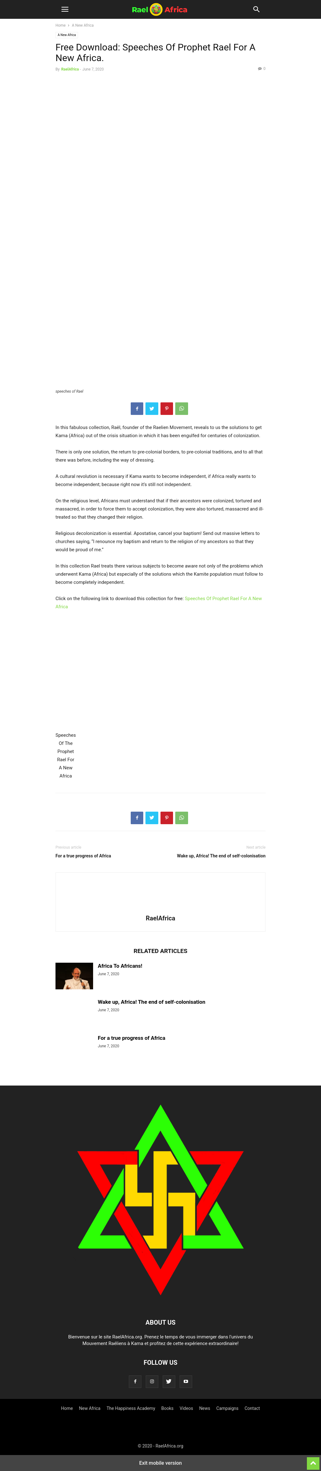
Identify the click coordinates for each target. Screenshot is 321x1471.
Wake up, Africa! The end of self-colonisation (221, 855)
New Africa (90, 1408)
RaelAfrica (70, 69)
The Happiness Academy (131, 1408)
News (204, 1408)
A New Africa (83, 25)
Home (60, 25)
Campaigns (227, 1408)
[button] (64, 9)
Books (167, 1408)
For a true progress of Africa (83, 855)
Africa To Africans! (120, 966)
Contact (252, 1408)
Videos (186, 1408)
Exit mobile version (160, 1463)
